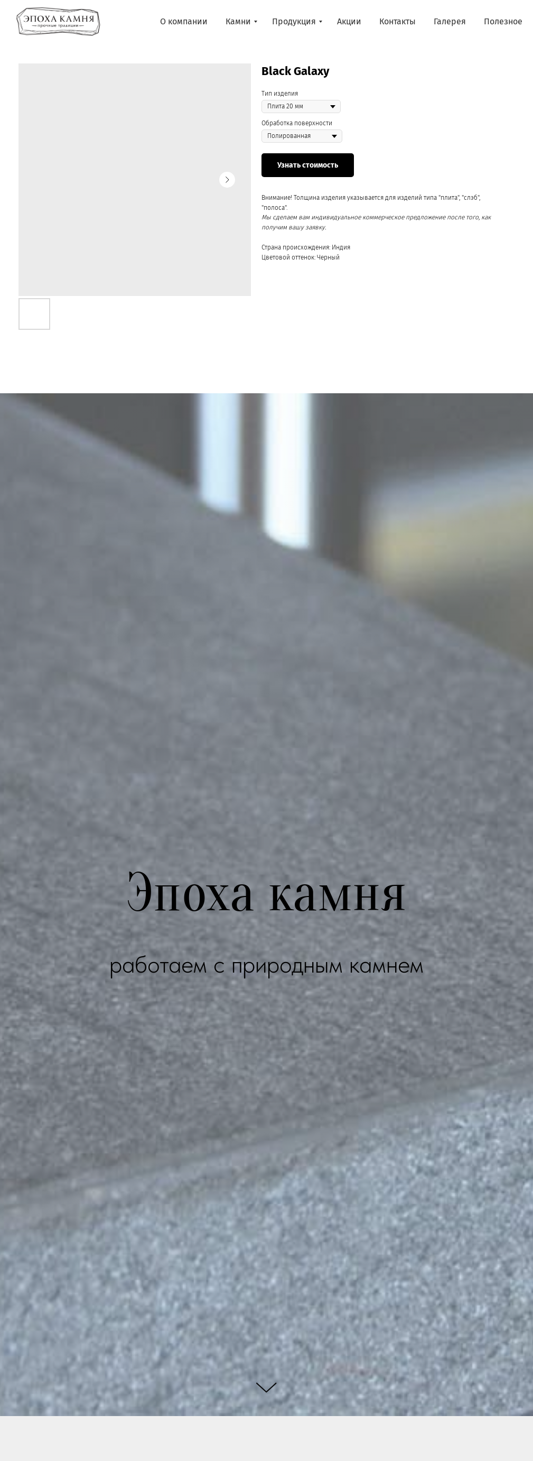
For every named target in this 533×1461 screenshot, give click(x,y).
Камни (238, 21)
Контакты (397, 21)
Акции (349, 21)
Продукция (294, 21)
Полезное (503, 21)
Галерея (450, 21)
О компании (184, 21)
